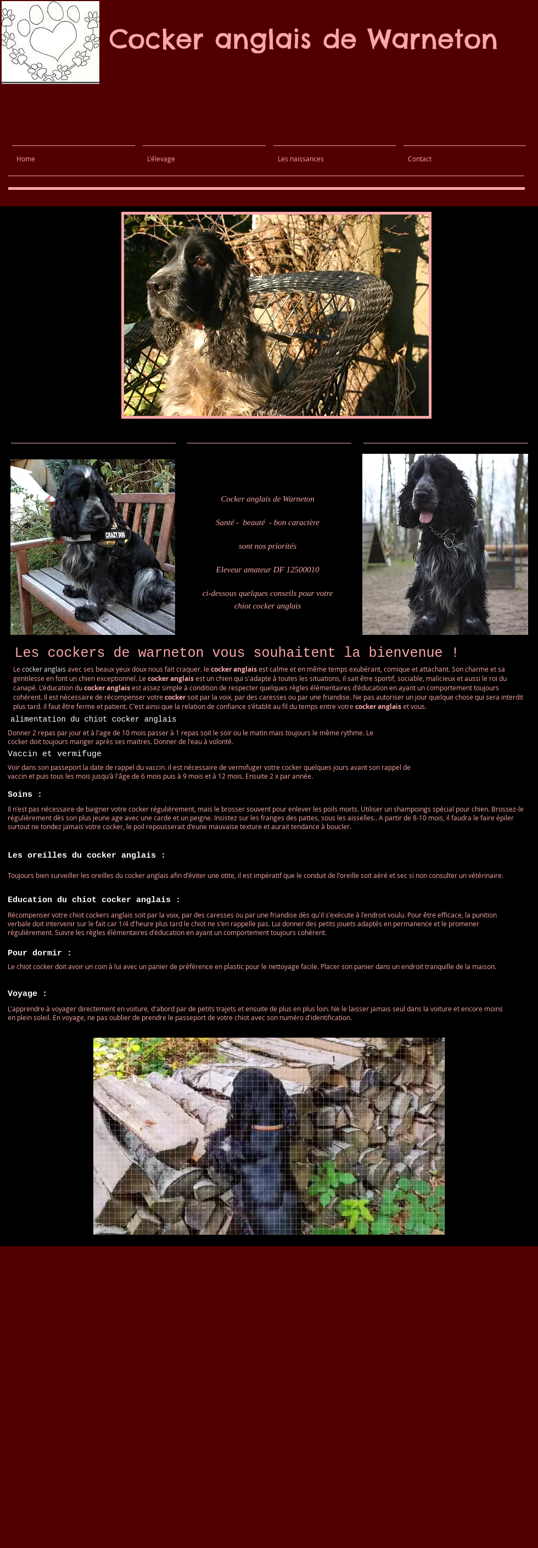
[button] (276, 315)
